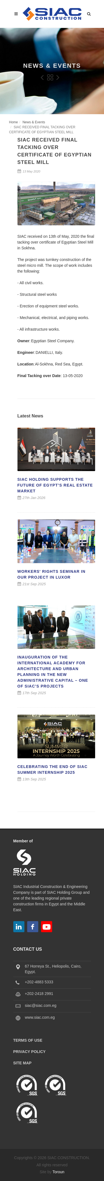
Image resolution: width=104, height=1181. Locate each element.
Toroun (58, 1172)
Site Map (22, 1063)
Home (13, 122)
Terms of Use (27, 1040)
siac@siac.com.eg (41, 1005)
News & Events (33, 122)
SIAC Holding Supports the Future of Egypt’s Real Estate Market (55, 485)
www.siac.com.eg (40, 1017)
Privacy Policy (29, 1051)
